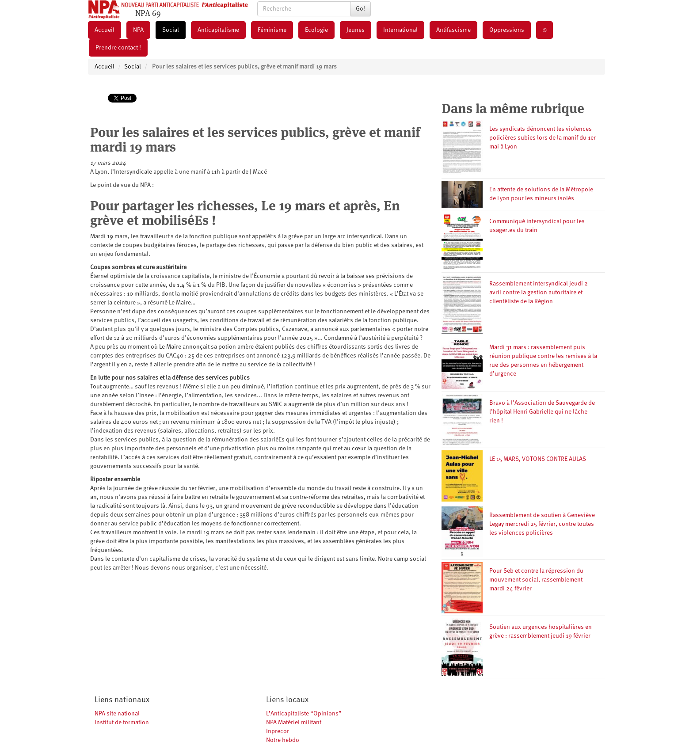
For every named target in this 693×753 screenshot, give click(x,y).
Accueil (104, 30)
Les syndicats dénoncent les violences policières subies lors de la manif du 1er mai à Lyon (542, 138)
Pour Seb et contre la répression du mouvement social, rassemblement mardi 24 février (536, 580)
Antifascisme (453, 30)
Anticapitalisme (218, 30)
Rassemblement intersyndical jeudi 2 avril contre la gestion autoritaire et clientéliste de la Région (538, 292)
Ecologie (316, 30)
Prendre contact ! (118, 48)
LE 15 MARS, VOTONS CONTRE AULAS (537, 459)
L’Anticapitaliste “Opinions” (304, 714)
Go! (360, 9)
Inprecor (277, 731)
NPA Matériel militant (293, 722)
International (400, 30)
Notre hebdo (282, 740)
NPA (138, 30)
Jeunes (355, 30)
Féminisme (272, 30)
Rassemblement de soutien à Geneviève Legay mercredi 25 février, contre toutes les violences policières (542, 524)
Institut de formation (122, 722)
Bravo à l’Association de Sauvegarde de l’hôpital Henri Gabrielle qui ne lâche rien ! (542, 412)
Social (170, 30)
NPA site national (117, 714)
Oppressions (506, 30)
